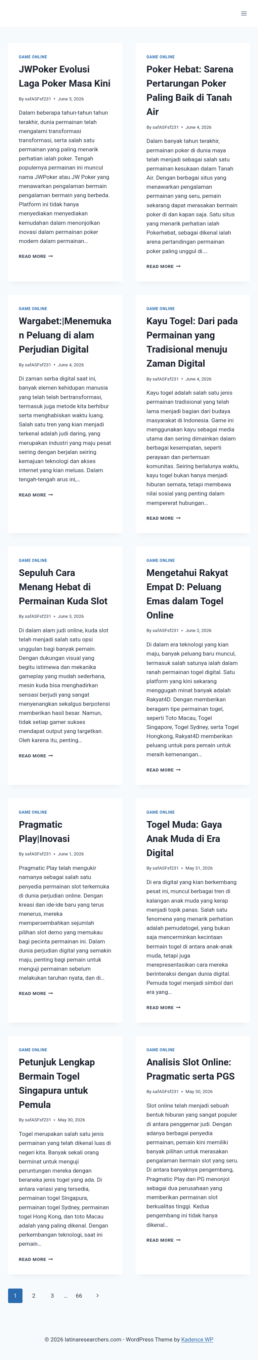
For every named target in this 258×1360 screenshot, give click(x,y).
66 (79, 1295)
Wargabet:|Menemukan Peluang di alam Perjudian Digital (65, 335)
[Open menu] (244, 13)
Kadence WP (197, 1339)
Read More (36, 256)
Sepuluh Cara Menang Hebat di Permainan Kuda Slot (63, 587)
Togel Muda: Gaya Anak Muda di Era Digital (184, 838)
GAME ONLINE (33, 57)
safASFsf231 (38, 98)
